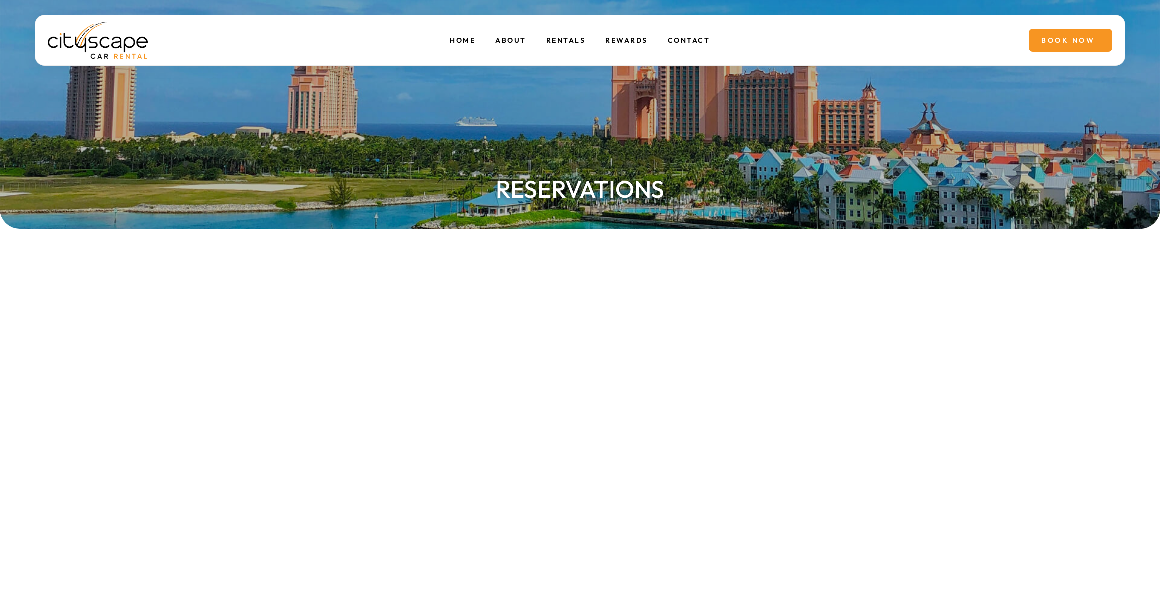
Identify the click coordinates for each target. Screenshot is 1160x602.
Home (463, 40)
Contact (689, 40)
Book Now (1068, 40)
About (511, 40)
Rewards (626, 40)
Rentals (566, 40)
